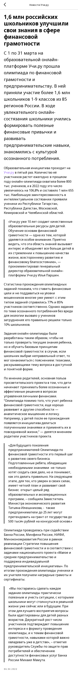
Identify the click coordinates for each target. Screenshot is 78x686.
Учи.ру (9, 172)
